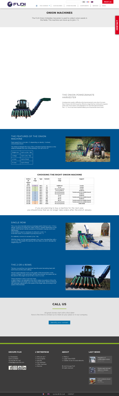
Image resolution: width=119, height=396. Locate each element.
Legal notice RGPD (69, 359)
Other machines (42, 364)
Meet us (108, 2)
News (104, 5)
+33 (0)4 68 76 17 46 (14, 360)
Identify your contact (59, 322)
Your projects (41, 359)
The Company (44, 5)
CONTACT (71, 394)
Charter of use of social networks (74, 360)
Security (39, 360)
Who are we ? (41, 357)
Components (84, 5)
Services (95, 5)
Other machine (71, 5)
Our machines (57, 5)
